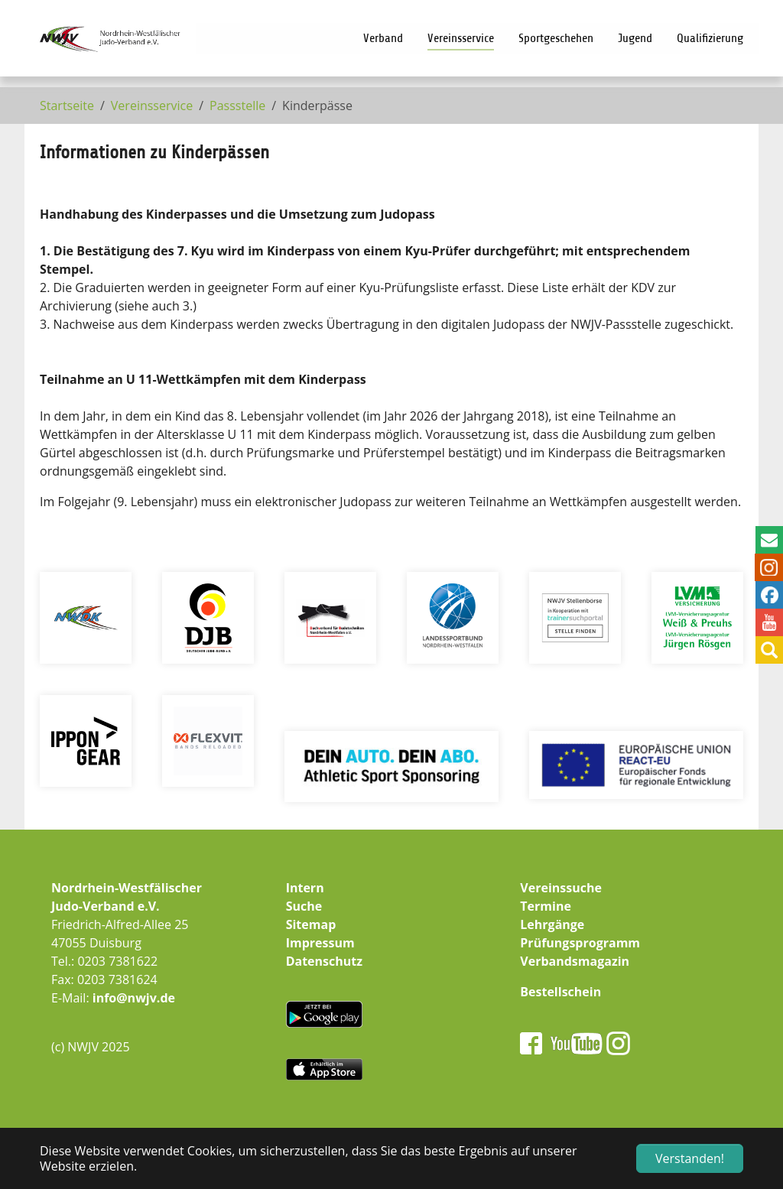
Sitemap (311, 924)
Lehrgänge (552, 924)
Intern (305, 887)
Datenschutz (324, 961)
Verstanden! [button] (689, 1158)
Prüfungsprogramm (580, 942)
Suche (304, 906)
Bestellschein (560, 991)
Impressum (320, 942)
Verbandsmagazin (574, 961)
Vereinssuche (561, 887)
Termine (545, 906)
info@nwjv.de (134, 997)
